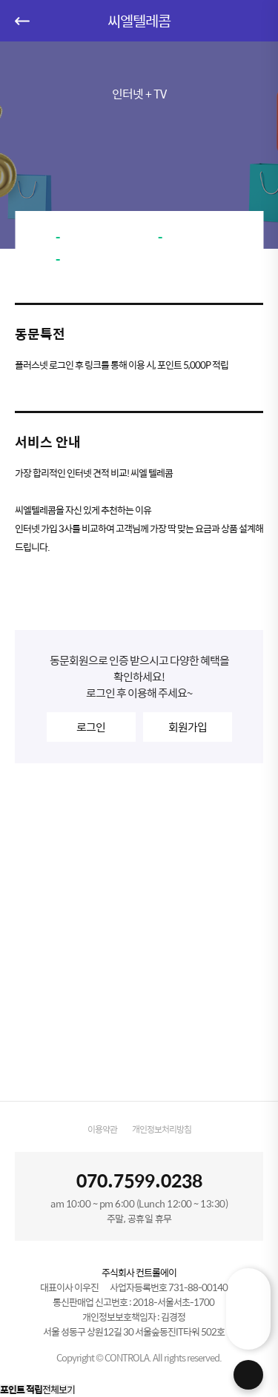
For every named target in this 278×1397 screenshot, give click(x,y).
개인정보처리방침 (161, 1129)
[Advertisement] (139, 932)
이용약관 (102, 1129)
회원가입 (187, 726)
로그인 (90, 726)
